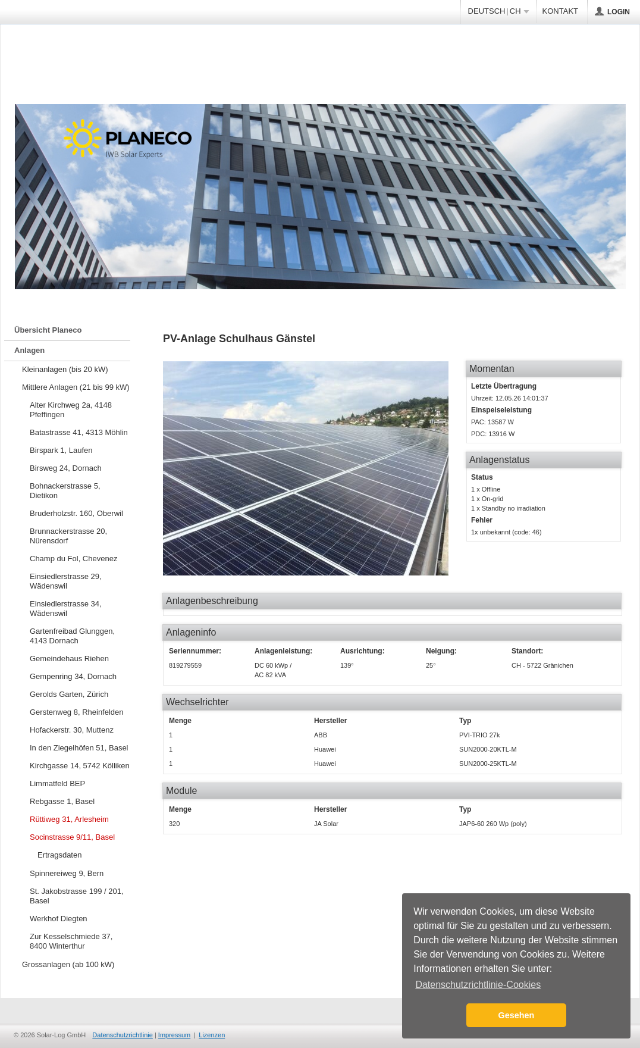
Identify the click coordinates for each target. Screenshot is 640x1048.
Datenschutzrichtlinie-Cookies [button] (478, 985)
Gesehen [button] (516, 1015)
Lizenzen (212, 1034)
